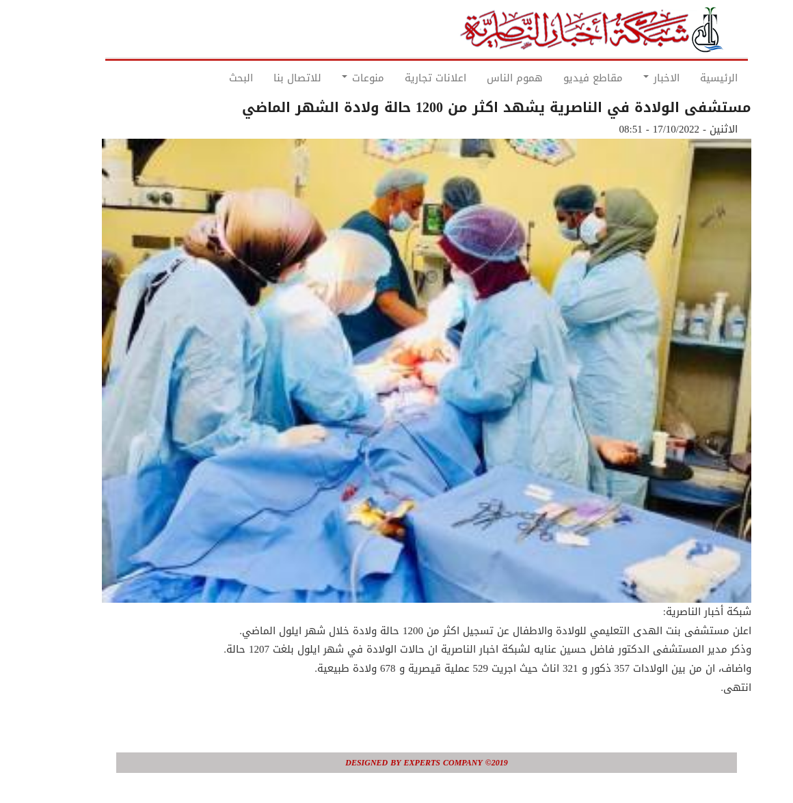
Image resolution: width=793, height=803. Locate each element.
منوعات (333, 77)
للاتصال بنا (267, 77)
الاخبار (631, 77)
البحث (211, 77)
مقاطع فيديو (563, 77)
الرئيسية (689, 77)
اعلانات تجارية (405, 77)
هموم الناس (485, 77)
